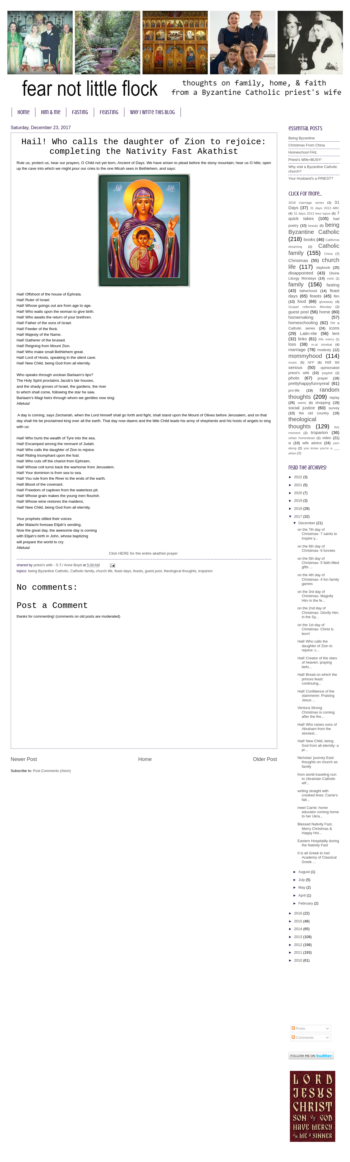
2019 (298, 500)
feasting (109, 112)
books (309, 239)
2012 (298, 945)
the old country (314, 413)
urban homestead (302, 438)
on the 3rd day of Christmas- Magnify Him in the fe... (315, 596)
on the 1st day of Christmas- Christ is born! (316, 629)
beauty (313, 225)
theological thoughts (180, 571)
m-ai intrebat (321, 344)
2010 (298, 960)
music (293, 362)
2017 (298, 516)
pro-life (294, 390)
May (302, 887)
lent (336, 333)
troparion (205, 571)
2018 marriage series (306, 202)
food (301, 301)
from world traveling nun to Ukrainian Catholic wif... (317, 778)
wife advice (312, 443)
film (336, 296)
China (328, 253)
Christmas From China (307, 145)
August (304, 872)
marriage (297, 349)
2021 (298, 485)
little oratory (326, 339)
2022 (298, 477)
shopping (322, 402)
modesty (324, 350)
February (306, 903)
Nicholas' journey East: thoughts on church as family (318, 762)
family (296, 284)
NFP (311, 362)
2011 (298, 952)
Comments (303, 1037)
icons (334, 328)
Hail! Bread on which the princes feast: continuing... (317, 678)
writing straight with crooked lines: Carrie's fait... (318, 795)
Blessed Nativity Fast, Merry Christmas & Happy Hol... (315, 828)
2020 (298, 493)
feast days (122, 571)
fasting (80, 112)
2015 (298, 921)
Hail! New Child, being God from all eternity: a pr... (318, 745)
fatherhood (308, 291)
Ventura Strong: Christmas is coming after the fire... (316, 712)
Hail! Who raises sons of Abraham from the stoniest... (317, 728)
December (307, 523)
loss (292, 344)
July (302, 880)
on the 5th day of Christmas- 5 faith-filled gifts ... (318, 562)
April (302, 895)
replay (334, 397)
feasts (138, 571)
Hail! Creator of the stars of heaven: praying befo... (317, 662)
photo (294, 378)
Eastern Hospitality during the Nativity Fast (318, 843)
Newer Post (24, 759)
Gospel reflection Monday (310, 307)
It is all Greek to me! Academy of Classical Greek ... (317, 857)
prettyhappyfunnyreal (309, 383)
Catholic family (82, 571)
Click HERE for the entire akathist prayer (144, 553)
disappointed (301, 272)
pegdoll (327, 373)
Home (145, 759)
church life (104, 571)
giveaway (326, 301)
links (302, 338)
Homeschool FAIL (303, 152)
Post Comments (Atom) (52, 771)
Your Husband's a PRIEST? (311, 178)
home (23, 112)
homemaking (301, 317)
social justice (302, 407)
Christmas (298, 260)
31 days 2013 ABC (325, 208)
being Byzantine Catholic (48, 571)
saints (302, 402)
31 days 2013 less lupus (312, 213)
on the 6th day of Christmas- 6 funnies (316, 548)
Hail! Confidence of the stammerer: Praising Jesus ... (316, 695)
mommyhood (305, 356)
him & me (50, 112)
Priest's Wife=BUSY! (305, 160)
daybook (323, 267)
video (326, 438)
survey (334, 408)
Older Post (265, 759)
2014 (298, 929)
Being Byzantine (302, 138)
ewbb (330, 278)
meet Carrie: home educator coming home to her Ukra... (318, 812)
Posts (298, 1028)
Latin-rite (308, 333)
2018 (298, 508)
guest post (153, 571)
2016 (298, 913)
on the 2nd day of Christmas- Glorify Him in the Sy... (318, 612)
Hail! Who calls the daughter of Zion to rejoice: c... (315, 645)
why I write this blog (152, 112)
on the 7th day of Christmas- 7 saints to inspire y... (317, 533)
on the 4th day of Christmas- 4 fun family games (318, 579)
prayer (322, 378)
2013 (298, 937)
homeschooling (303, 322)
